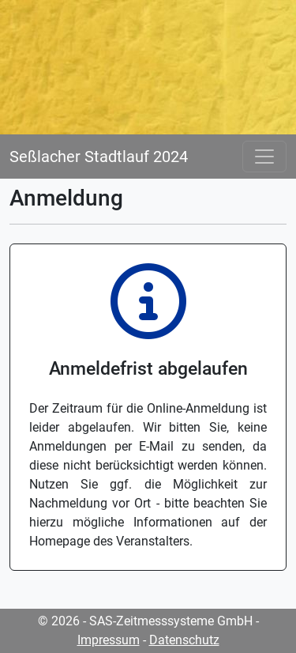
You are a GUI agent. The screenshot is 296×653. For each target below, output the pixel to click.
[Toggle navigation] (264, 156)
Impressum (108, 639)
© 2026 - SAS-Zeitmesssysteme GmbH (145, 620)
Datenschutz (184, 639)
